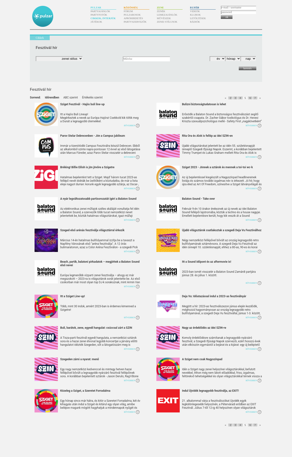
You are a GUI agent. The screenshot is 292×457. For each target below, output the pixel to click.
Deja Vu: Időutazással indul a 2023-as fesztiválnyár (214, 296)
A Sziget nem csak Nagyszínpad (202, 359)
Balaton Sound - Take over (198, 198)
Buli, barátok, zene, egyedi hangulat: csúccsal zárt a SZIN (96, 327)
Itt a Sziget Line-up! (72, 296)
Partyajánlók (100, 11)
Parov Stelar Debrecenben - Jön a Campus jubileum (92, 135)
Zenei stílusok (167, 21)
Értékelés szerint (92, 97)
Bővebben (129, 125)
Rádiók (195, 21)
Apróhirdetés (133, 18)
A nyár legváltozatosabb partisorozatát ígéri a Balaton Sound (98, 198)
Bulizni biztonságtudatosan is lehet (204, 104)
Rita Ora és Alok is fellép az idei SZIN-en (207, 135)
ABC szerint (70, 97)
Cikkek (40, 37)
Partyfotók (99, 14)
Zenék (161, 11)
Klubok (195, 14)
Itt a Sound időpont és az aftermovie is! (206, 261)
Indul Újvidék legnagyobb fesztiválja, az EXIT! (210, 390)
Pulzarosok (132, 14)
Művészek (164, 18)
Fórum (128, 11)
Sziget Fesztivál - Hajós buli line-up (82, 104)
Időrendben (52, 97)
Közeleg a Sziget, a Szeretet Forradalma (85, 390)
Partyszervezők (135, 21)
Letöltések (198, 18)
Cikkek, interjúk (103, 18)
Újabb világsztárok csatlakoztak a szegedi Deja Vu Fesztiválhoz (221, 230)
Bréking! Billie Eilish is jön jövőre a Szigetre (87, 167)
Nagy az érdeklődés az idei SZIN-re (204, 327)
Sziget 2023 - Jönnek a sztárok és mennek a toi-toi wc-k (217, 167)
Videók (195, 11)
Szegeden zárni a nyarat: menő (79, 359)
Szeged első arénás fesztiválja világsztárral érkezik (92, 230)
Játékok (96, 21)
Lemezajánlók (167, 14)
